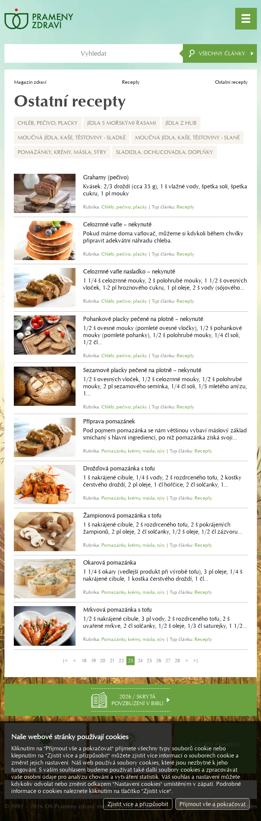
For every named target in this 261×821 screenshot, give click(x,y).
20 (102, 660)
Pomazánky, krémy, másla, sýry (62, 152)
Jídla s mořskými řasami (121, 123)
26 (158, 660)
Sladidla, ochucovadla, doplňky (164, 152)
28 (177, 660)
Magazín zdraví (30, 82)
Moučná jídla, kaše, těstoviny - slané (187, 137)
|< (65, 660)
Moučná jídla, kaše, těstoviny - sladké (72, 137)
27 (168, 660)
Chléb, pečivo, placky (48, 123)
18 (84, 660)
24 (140, 660)
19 (93, 660)
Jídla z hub (181, 123)
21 (112, 660)
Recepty (130, 82)
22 (121, 660)
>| (196, 660)
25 (149, 660)
